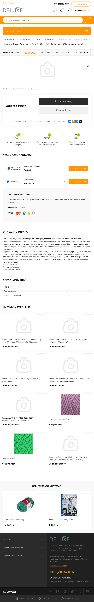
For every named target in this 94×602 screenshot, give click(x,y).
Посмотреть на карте (58, 566)
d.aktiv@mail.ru (63, 578)
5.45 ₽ (10, 525)
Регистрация (14, 3)
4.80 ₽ (54, 525)
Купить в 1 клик (63, 110)
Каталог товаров (47, 31)
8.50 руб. (70, 426)
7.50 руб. (23, 465)
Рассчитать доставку (41, 121)
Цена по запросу (16, 106)
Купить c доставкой (78, 169)
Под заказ (59, 121)
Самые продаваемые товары (47, 486)
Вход (5, 3)
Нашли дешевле (20, 121)
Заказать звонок (81, 4)
